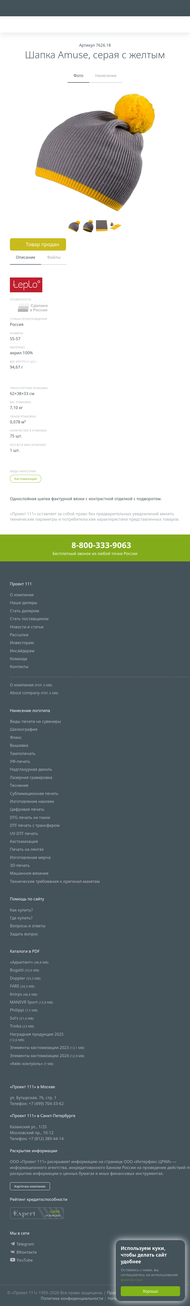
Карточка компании (30, 1186)
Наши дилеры (23, 602)
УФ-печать (20, 761)
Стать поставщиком (29, 618)
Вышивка (19, 745)
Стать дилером (24, 610)
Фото (78, 75)
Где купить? (21, 918)
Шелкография (23, 729)
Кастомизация (25, 478)
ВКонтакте (23, 1252)
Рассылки (19, 634)
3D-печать (20, 865)
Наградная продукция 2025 (37, 1036)
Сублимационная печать (34, 793)
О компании (22, 594)
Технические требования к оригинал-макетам (55, 881)
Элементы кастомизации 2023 (47, 1047)
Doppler (25, 978)
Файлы (53, 257)
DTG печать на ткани (30, 817)
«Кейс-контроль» (31, 1063)
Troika (22, 1026)
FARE (22, 986)
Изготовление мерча (30, 857)
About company (34, 692)
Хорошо (150, 1291)
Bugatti (24, 970)
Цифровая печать (27, 809)
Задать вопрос (24, 934)
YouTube (21, 1260)
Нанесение (106, 75)
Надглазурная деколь (31, 769)
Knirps (23, 994)
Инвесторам (22, 642)
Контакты (19, 666)
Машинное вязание (29, 873)
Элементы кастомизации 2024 (47, 1055)
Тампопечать (22, 753)
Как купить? (21, 910)
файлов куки (132, 1279)
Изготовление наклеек (32, 801)
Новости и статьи (27, 626)
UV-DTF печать (24, 833)
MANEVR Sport (31, 1002)
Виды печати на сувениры (35, 721)
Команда (18, 658)
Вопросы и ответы (28, 926)
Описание (25, 257)
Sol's (22, 1018)
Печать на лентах (27, 849)
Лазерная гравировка (31, 777)
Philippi (24, 1010)
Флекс (16, 737)
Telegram (22, 1244)
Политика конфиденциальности (72, 1298)
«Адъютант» (29, 962)
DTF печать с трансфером (35, 825)
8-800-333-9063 (95, 545)
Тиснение (19, 785)
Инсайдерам (22, 650)
